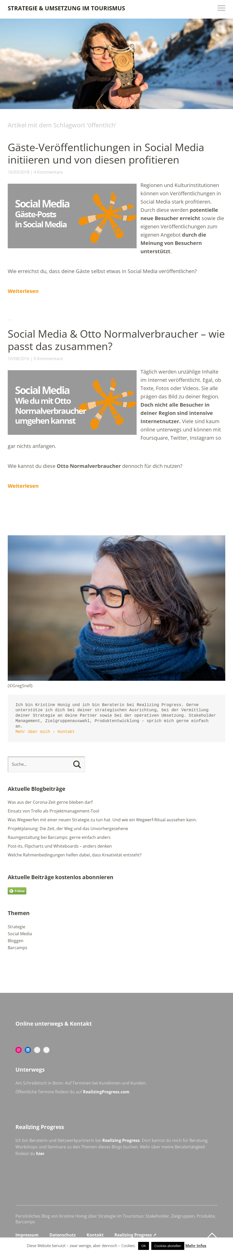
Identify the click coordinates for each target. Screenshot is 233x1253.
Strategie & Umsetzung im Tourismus (66, 8)
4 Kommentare (48, 172)
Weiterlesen (23, 291)
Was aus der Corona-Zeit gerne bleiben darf (50, 802)
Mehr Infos (195, 1245)
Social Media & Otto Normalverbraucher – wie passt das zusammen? (116, 340)
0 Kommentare (48, 358)
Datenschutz (62, 1235)
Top (212, 1236)
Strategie (16, 927)
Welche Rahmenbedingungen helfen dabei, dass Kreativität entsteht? (75, 855)
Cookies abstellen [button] (167, 1245)
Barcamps (17, 947)
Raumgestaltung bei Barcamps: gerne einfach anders (59, 837)
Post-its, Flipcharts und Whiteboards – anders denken (60, 846)
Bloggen (15, 940)
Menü (221, 8)
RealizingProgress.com (106, 1092)
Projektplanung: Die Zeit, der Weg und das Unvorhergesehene (68, 828)
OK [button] (143, 1245)
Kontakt (66, 732)
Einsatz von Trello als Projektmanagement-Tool (53, 811)
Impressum (27, 1235)
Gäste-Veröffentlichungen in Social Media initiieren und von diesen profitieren (106, 153)
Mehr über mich (32, 732)
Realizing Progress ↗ (135, 1235)
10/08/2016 (18, 358)
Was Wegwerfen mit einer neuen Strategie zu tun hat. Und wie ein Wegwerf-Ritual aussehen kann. (102, 820)
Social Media (20, 934)
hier (40, 1153)
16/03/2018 (18, 172)
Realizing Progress (121, 1140)
